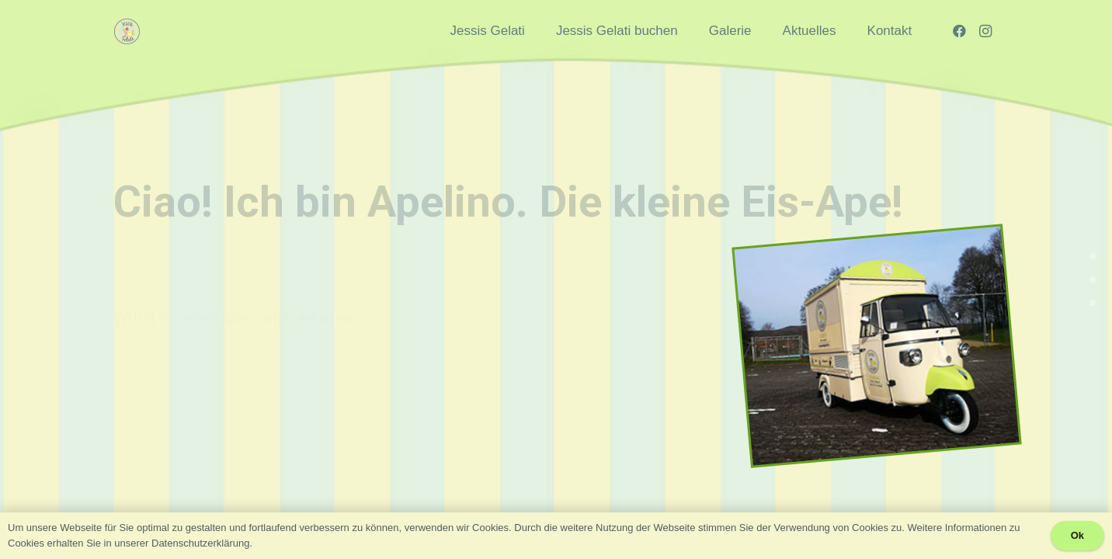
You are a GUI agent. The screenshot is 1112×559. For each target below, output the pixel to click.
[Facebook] (959, 31)
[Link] (127, 31)
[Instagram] (985, 31)
